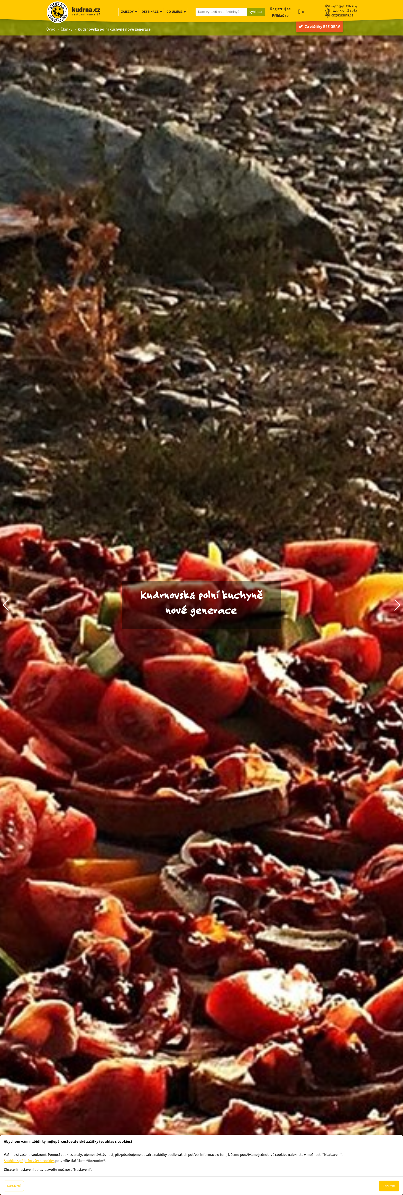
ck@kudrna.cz (342, 15)
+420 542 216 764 (344, 6)
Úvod (51, 29)
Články (66, 29)
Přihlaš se (280, 15)
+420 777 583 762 (344, 11)
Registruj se (280, 9)
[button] (6, 605)
